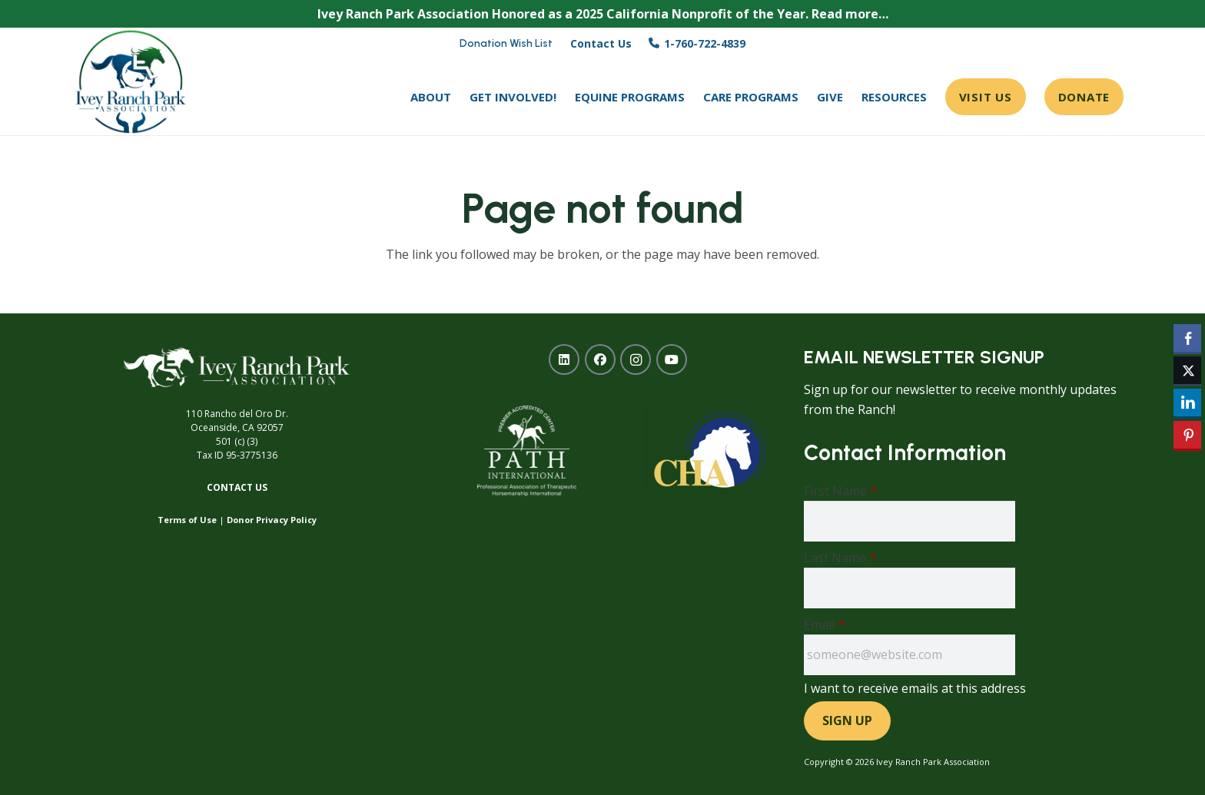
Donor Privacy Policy (272, 519)
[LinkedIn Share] (1187, 402)
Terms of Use (187, 519)
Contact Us (237, 487)
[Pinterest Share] (1187, 435)
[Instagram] (635, 359)
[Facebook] (600, 359)
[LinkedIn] (564, 359)
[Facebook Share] (1187, 338)
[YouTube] (671, 359)
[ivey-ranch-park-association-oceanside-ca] (131, 81)
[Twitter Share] (1187, 370)
